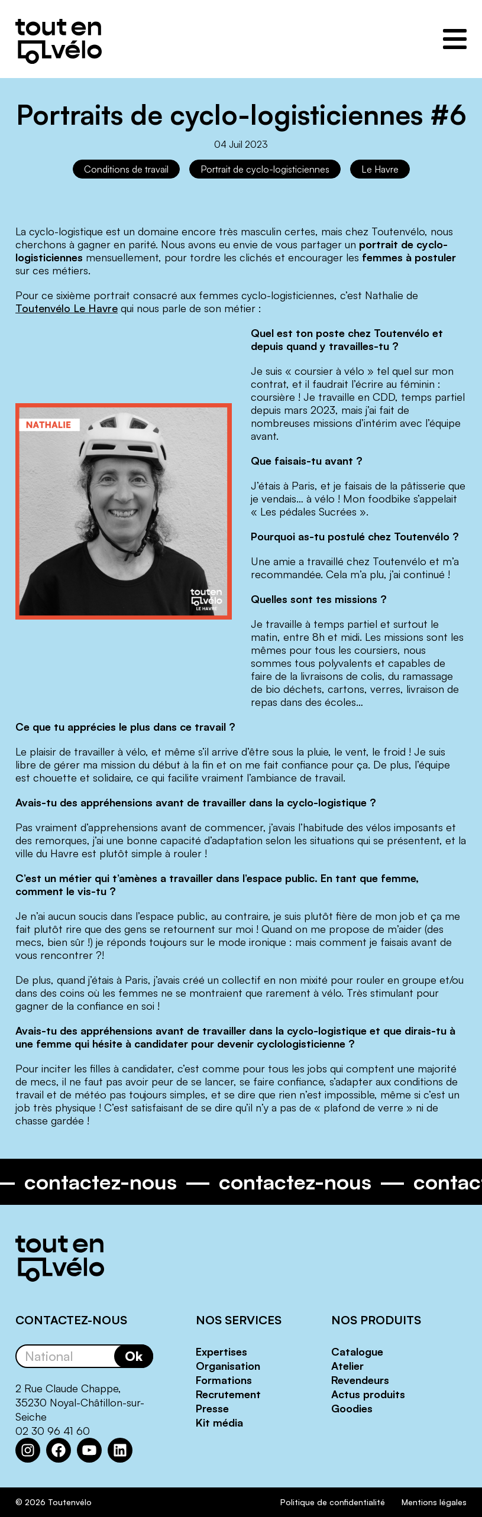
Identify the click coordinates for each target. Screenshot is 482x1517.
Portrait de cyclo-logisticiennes (264, 169)
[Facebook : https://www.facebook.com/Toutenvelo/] (58, 1450)
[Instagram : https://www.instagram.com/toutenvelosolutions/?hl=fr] (27, 1450)
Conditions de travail (126, 169)
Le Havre (380, 169)
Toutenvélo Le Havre (66, 308)
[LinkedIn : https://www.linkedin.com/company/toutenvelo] (120, 1450)
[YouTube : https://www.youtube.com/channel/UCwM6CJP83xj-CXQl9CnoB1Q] (89, 1450)
